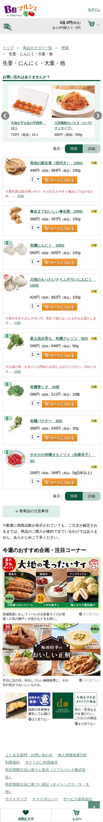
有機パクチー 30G (46, 421)
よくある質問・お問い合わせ (29, 755)
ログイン (94, 10)
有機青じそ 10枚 (45, 387)
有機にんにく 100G (47, 245)
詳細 (91, 149)
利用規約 (12, 762)
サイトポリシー (45, 799)
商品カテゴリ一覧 (37, 48)
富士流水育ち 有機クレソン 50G (59, 338)
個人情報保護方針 (72, 755)
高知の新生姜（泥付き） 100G (56, 163)
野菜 (65, 48)
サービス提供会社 (77, 799)
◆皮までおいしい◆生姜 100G (56, 211)
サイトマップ (16, 799)
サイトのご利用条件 (41, 762)
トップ (8, 48)
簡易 (73, 149)
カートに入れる (62, 180)
